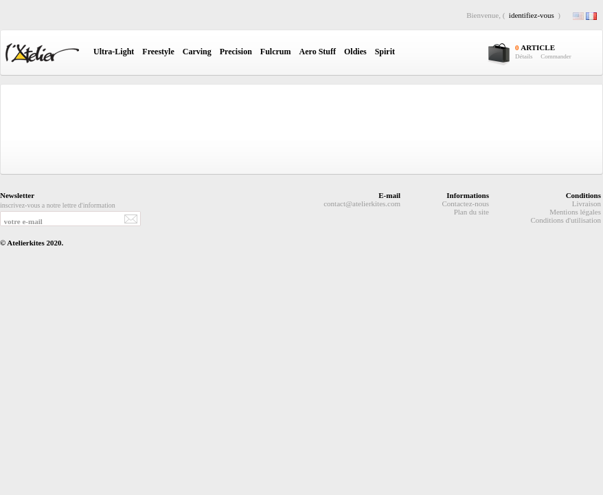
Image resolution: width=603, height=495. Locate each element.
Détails (524, 56)
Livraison (586, 203)
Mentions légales (575, 212)
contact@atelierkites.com (361, 203)
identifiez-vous (531, 15)
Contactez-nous (465, 203)
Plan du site (471, 212)
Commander (556, 56)
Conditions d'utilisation (565, 220)
